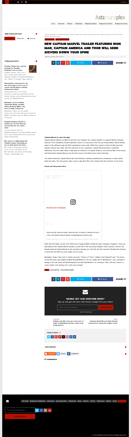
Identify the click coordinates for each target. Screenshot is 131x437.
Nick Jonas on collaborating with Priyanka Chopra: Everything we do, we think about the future (15, 143)
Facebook (102, 63)
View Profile (52, 333)
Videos (92, 401)
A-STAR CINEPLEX (97, 435)
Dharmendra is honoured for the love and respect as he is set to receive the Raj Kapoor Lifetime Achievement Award (16, 86)
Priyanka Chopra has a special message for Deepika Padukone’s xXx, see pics (15, 68)
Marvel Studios (63, 239)
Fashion (85, 401)
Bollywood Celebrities (37, 401)
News (79, 401)
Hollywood (54, 270)
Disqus (63, 354)
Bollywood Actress (105, 24)
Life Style (25, 401)
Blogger (52, 354)
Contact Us (124, 2)
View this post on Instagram (56, 208)
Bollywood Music (91, 24)
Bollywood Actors (121, 24)
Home (115, 401)
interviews (50, 401)
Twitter (80, 63)
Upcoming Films (61, 401)
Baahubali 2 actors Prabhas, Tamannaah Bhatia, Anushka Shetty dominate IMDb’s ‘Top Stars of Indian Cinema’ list (14, 106)
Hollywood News (67, 270)
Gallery (108, 401)
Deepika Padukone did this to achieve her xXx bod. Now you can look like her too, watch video (15, 125)
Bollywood (100, 401)
